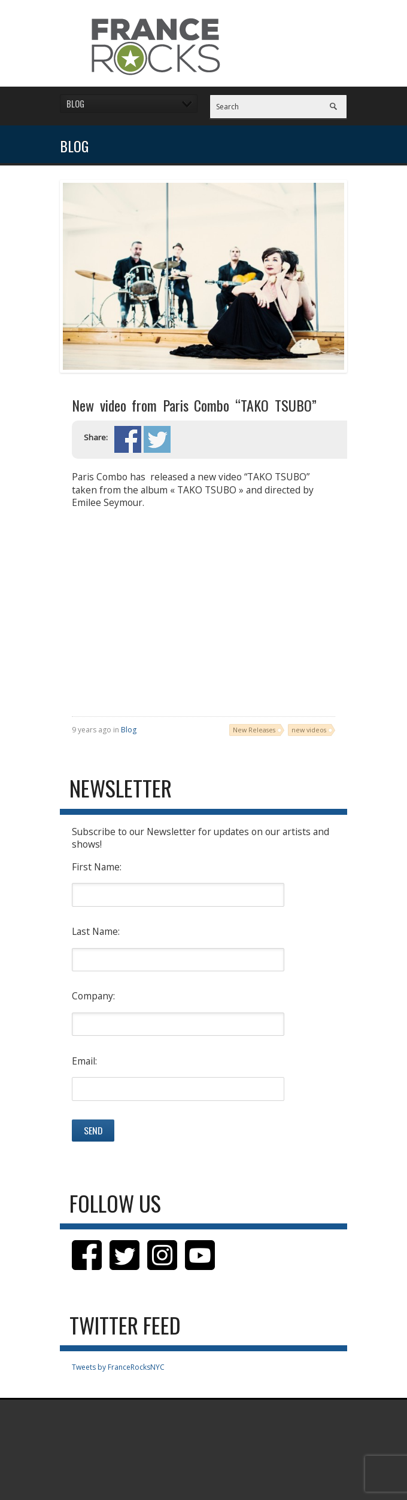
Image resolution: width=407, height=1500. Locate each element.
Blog (128, 730)
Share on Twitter (157, 439)
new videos (308, 729)
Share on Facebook (127, 439)
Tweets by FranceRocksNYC (118, 1367)
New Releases (254, 729)
